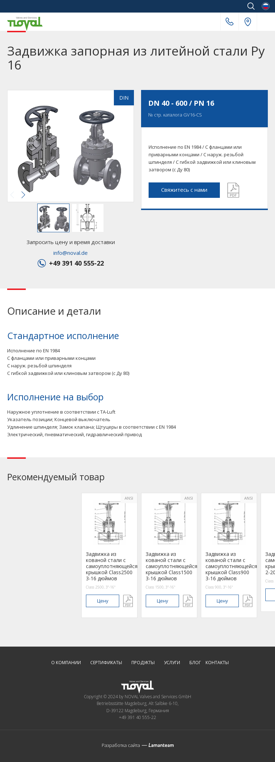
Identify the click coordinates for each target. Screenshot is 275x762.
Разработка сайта (121, 745)
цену (102, 600)
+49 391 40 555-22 (229, 21)
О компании (66, 663)
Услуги (172, 663)
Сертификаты (106, 663)
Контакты (217, 663)
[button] (70, 147)
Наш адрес (248, 22)
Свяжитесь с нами (184, 189)
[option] (109, 555)
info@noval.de (70, 252)
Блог (195, 663)
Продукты (143, 663)
